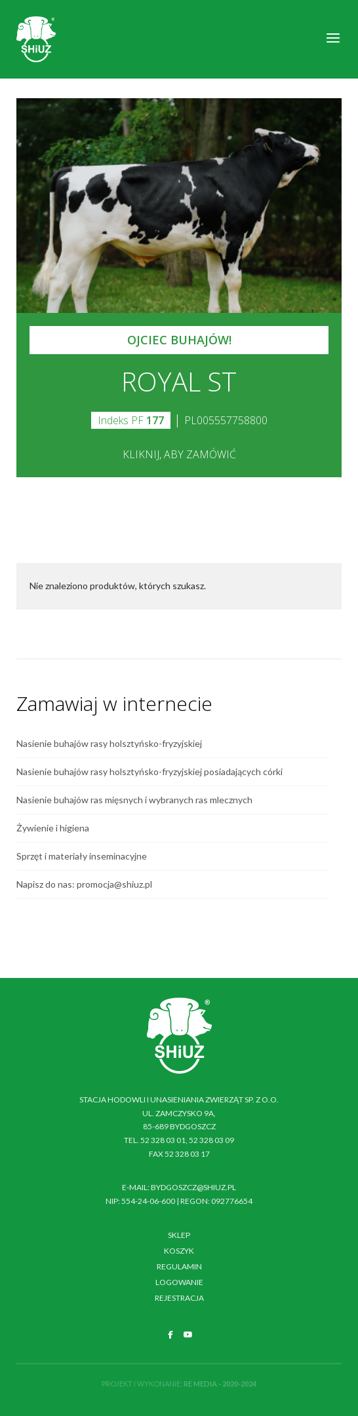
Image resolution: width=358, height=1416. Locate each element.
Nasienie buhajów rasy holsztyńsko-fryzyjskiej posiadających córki (149, 771)
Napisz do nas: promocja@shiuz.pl (84, 884)
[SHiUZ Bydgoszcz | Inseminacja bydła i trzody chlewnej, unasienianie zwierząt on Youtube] (188, 1335)
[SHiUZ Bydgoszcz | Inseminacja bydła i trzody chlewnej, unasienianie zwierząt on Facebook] (170, 1335)
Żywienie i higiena (52, 827)
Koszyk (179, 1251)
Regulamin (179, 1266)
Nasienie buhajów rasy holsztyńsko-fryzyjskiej (109, 743)
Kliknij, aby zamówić (179, 454)
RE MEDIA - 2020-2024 (220, 1383)
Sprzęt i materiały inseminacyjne (81, 856)
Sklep (179, 1235)
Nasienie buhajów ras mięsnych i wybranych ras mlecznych (134, 799)
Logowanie (179, 1282)
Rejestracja (179, 1298)
